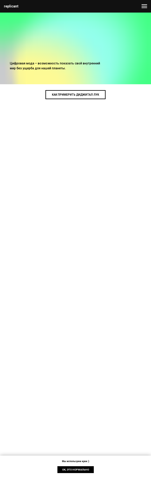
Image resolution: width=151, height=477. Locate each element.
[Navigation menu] (144, 6)
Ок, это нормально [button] (75, 469)
